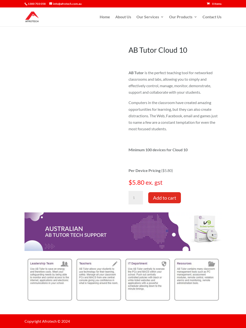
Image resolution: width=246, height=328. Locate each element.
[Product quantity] (136, 197)
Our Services (147, 17)
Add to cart (164, 198)
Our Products (180, 17)
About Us (123, 17)
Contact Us (212, 17)
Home (105, 17)
